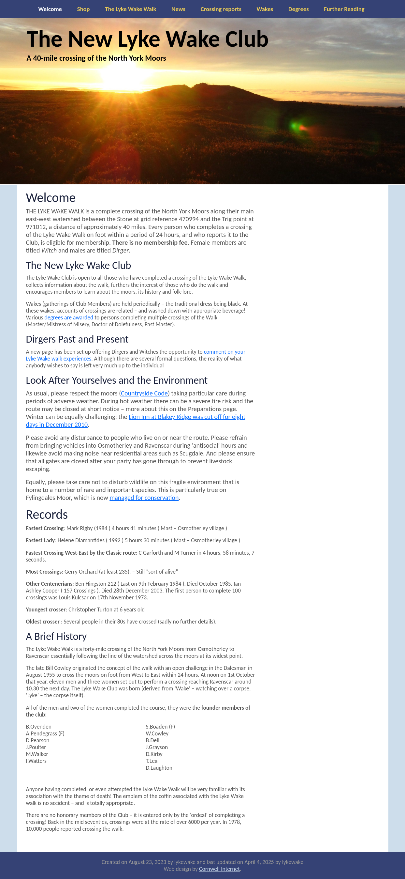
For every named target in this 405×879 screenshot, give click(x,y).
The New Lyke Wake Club (148, 38)
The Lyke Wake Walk (130, 9)
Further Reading (344, 9)
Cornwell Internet (219, 868)
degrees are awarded (68, 317)
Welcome (50, 9)
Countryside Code (144, 393)
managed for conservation (144, 497)
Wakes (265, 9)
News (178, 9)
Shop (83, 9)
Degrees (298, 9)
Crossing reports (221, 9)
